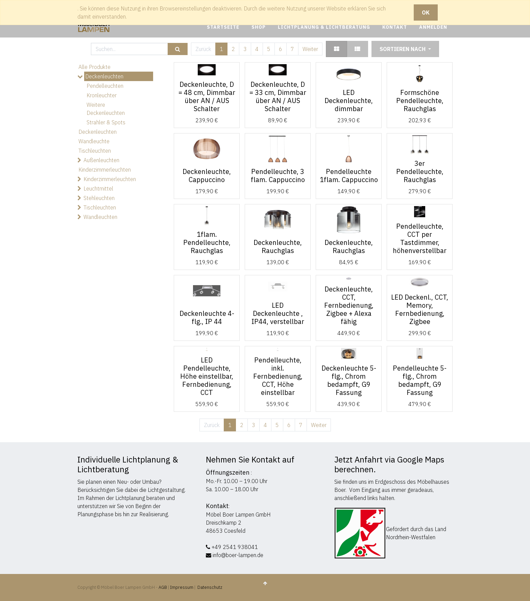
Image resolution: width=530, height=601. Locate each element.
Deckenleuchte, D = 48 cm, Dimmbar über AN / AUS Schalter (206, 96)
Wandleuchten (100, 217)
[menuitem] (223, 27)
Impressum (181, 587)
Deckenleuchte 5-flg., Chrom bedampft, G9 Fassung (348, 380)
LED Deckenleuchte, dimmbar (348, 100)
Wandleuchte (94, 141)
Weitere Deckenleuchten (106, 108)
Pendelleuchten (105, 85)
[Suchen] (178, 49)
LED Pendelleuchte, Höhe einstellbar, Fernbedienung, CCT (206, 376)
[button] (405, 49)
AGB (163, 587)
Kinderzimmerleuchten (104, 169)
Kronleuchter (102, 95)
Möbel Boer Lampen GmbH (238, 514)
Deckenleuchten (104, 76)
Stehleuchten (99, 198)
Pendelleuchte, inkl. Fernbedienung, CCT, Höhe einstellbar (278, 376)
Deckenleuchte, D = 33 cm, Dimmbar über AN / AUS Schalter (277, 96)
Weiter (310, 49)
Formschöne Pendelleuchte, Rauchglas (419, 100)
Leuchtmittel (98, 188)
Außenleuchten (101, 160)
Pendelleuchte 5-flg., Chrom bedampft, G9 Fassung (420, 380)
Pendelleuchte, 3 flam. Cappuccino (278, 175)
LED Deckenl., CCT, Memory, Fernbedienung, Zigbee (419, 309)
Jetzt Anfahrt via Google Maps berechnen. (389, 464)
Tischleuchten (94, 150)
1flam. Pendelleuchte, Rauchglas (207, 242)
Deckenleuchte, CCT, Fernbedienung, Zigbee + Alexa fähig (349, 305)
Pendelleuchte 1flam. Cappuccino (349, 175)
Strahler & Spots (106, 122)
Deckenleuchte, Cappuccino (207, 175)
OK (426, 12)
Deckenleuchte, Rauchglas (278, 246)
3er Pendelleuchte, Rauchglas (419, 171)
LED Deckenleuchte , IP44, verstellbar (277, 313)
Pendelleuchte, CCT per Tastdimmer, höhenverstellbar (420, 238)
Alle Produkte (94, 67)
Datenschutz (209, 587)
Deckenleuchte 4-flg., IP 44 (206, 317)
